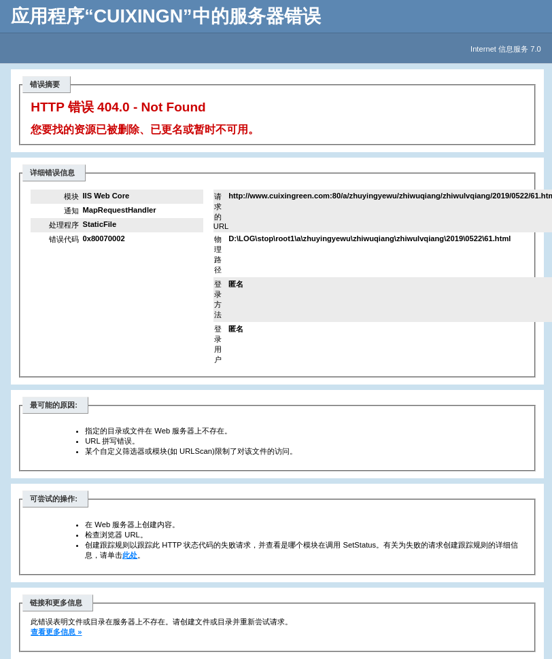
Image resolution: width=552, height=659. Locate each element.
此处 (129, 555)
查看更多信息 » (56, 632)
